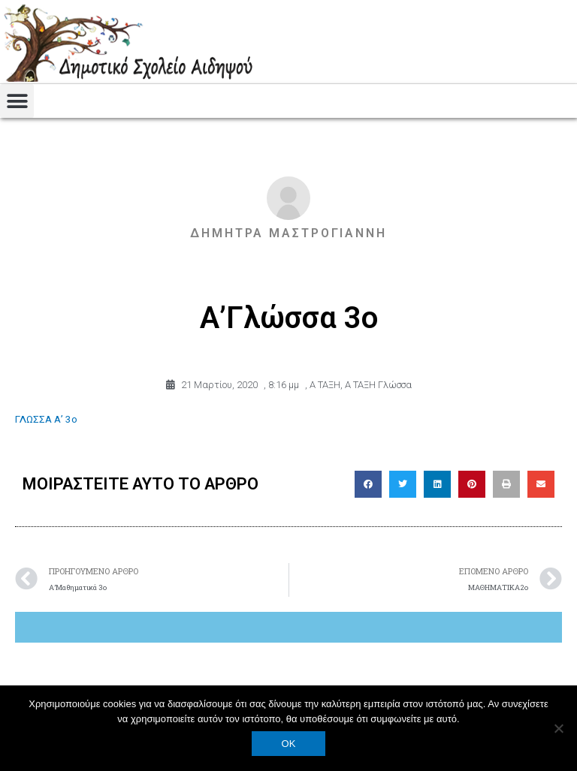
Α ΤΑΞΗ (325, 384)
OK (289, 743)
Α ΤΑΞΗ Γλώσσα (378, 384)
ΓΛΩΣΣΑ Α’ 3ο (46, 419)
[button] (17, 101)
